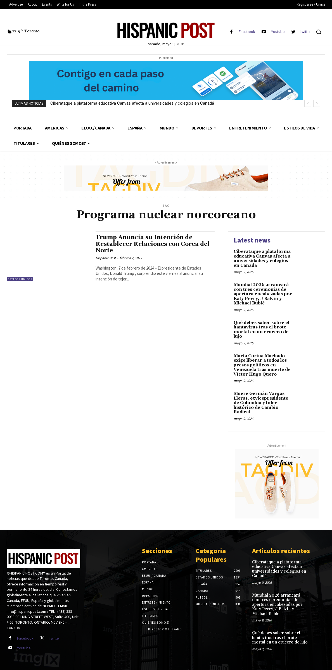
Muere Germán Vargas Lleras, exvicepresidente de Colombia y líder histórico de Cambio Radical (261, 403)
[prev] (307, 103)
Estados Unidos (20, 279)
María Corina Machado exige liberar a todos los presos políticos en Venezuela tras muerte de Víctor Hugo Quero (262, 365)
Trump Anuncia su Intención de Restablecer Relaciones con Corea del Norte (153, 244)
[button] (318, 32)
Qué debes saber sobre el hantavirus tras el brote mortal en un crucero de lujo (261, 329)
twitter (305, 32)
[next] (316, 103)
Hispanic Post (106, 258)
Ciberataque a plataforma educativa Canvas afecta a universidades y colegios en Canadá (132, 103)
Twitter (54, 638)
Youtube (277, 32)
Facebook (247, 32)
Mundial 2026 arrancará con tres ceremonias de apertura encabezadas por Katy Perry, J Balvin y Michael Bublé (263, 294)
